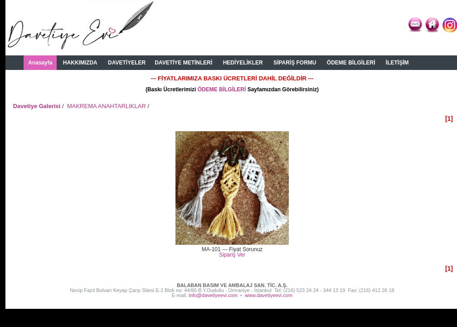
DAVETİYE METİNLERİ (183, 62)
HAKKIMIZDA (80, 62)
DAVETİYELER (127, 62)
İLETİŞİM (397, 62)
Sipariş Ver (232, 255)
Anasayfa (40, 62)
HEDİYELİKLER (243, 62)
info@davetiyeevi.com (213, 295)
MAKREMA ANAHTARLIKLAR (106, 106)
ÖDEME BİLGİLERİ (351, 62)
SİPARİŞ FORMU (294, 62)
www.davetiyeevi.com (268, 295)
